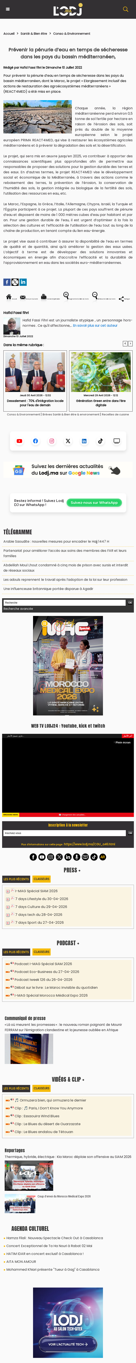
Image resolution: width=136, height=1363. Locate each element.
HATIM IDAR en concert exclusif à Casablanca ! (40, 1252)
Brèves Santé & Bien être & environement (89, 428)
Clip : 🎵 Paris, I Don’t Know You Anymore (46, 1111)
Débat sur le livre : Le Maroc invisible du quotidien (53, 993)
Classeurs (44, 887)
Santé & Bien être (39, 33)
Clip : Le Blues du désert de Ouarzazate (45, 1126)
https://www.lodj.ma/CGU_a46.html (89, 853)
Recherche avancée (17, 618)
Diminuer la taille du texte (71, 313)
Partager (109, 313)
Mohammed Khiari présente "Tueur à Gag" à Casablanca (48, 1266)
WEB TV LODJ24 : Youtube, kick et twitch (68, 734)
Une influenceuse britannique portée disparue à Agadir (43, 599)
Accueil (10, 33)
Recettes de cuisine (68, 434)
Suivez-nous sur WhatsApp (94, 523)
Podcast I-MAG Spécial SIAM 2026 (41, 970)
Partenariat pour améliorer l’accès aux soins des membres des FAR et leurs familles (64, 569)
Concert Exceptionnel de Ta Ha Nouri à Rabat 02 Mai (44, 1245)
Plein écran (124, 751)
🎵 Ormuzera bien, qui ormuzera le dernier (47, 1103)
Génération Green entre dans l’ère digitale (101, 415)
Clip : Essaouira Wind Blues (35, 1118)
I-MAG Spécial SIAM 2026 (34, 899)
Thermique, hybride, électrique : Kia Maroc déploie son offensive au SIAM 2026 (62, 1158)
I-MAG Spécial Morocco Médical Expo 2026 (47, 1000)
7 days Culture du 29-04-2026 (38, 914)
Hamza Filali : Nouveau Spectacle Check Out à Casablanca (49, 1238)
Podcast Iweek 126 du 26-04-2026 (41, 985)
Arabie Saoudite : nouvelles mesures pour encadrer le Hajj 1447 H (51, 561)
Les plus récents (17, 888)
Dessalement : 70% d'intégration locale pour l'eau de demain (35, 417)
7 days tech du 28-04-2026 (36, 922)
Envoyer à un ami (43, 298)
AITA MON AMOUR (19, 1259)
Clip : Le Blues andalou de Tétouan (42, 1133)
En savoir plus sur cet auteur (96, 340)
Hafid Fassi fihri (31, 67)
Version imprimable (83, 298)
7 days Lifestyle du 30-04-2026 (39, 907)
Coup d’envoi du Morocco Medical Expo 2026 (64, 1197)
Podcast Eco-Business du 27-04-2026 (44, 978)
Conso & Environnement (83, 33)
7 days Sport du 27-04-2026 (37, 929)
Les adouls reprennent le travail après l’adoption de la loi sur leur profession (58, 590)
